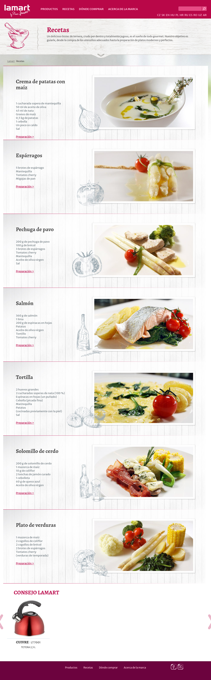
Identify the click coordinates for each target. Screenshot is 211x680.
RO (195, 15)
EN (168, 15)
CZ (158, 15)
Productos (49, 9)
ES (190, 15)
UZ (200, 15)
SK (163, 15)
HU (172, 15)
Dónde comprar (91, 9)
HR (181, 15)
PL (177, 15)
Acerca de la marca (123, 9)
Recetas (68, 9)
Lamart (17, 10)
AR (205, 15)
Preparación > (25, 136)
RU (186, 15)
